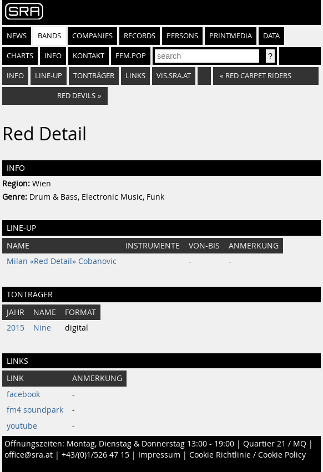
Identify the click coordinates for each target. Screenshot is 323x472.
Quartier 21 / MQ (274, 444)
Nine (42, 328)
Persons (182, 35)
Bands (49, 35)
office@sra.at (28, 455)
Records (139, 35)
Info (53, 55)
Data (271, 35)
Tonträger (93, 75)
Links (135, 75)
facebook (23, 394)
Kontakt (88, 55)
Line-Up (48, 75)
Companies (92, 35)
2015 (15, 328)
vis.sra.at (174, 75)
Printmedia (230, 35)
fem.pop (130, 55)
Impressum (159, 455)
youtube (22, 426)
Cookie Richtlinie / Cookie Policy (247, 455)
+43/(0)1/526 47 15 (95, 455)
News (17, 35)
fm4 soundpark (35, 410)
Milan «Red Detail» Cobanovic (62, 261)
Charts (20, 55)
